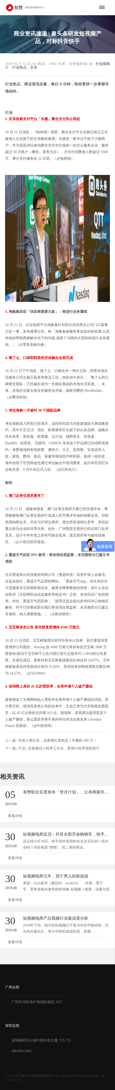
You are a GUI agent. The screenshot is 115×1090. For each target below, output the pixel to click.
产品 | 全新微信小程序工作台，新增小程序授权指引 (58, 748)
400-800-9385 (21, 1051)
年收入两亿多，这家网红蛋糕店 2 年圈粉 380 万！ (57, 740)
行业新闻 (103, 64)
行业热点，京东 (24, 67)
